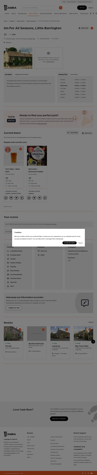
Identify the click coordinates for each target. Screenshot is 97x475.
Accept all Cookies (69, 242)
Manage (80, 242)
